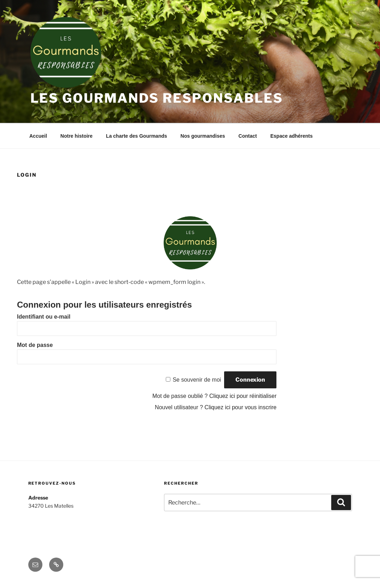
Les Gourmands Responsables (156, 98)
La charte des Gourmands (136, 136)
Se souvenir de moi (197, 380)
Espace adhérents (291, 136)
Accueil (38, 136)
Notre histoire (76, 136)
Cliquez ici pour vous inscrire (241, 407)
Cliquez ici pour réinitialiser (242, 396)
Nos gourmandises (203, 136)
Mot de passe (35, 345)
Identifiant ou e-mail (43, 317)
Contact (248, 136)
